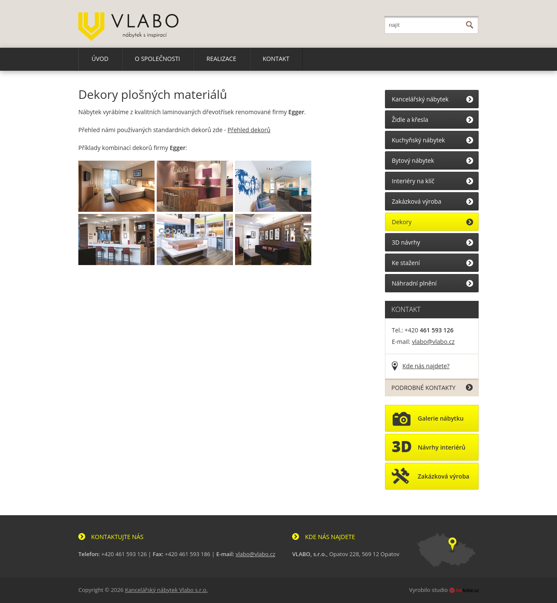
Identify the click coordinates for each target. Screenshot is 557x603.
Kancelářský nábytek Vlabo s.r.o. (166, 590)
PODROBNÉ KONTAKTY (423, 388)
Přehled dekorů (248, 130)
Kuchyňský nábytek (418, 140)
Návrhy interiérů (428, 449)
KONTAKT (276, 59)
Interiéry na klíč (413, 181)
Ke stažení (406, 263)
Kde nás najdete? (426, 366)
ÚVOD (100, 59)
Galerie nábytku (428, 420)
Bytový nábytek (413, 160)
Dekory (402, 222)
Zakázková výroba (416, 201)
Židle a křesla (410, 119)
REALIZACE (221, 59)
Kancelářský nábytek (420, 99)
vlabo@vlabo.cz (433, 342)
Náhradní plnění (414, 283)
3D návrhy (406, 242)
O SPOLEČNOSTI (157, 59)
